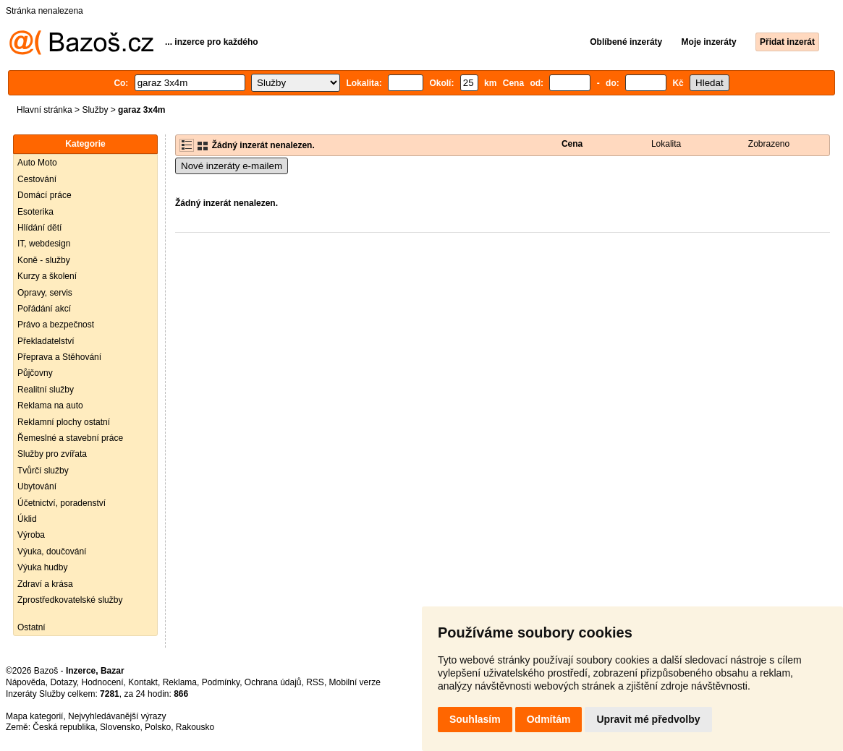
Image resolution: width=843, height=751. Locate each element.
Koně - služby (43, 260)
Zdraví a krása (45, 584)
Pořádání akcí (44, 309)
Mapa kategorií (34, 716)
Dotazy (63, 682)
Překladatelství (46, 341)
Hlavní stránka (44, 110)
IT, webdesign (43, 244)
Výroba (31, 535)
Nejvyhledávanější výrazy (117, 716)
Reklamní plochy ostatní (63, 422)
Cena (572, 144)
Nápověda (26, 682)
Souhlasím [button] (475, 719)
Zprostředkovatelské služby (69, 600)
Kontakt (143, 682)
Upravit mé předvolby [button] (648, 719)
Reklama (180, 682)
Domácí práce (44, 195)
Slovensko (120, 727)
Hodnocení (103, 682)
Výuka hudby (42, 567)
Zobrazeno (768, 144)
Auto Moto (37, 163)
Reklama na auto (50, 405)
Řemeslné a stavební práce (70, 438)
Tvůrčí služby (43, 470)
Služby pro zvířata (52, 454)
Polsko (158, 727)
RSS (315, 682)
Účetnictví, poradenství (61, 503)
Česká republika (64, 727)
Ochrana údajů (273, 682)
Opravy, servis (44, 293)
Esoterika (35, 212)
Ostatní (31, 627)
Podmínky (221, 682)
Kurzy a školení (47, 276)
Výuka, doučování (51, 551)
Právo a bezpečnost (55, 324)
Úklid (27, 519)
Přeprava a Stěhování (59, 357)
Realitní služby (45, 390)
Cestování (36, 179)
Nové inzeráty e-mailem (231, 165)
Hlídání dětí (39, 228)
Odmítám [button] (549, 719)
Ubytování (36, 486)
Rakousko (195, 727)
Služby (95, 110)
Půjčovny (35, 373)
